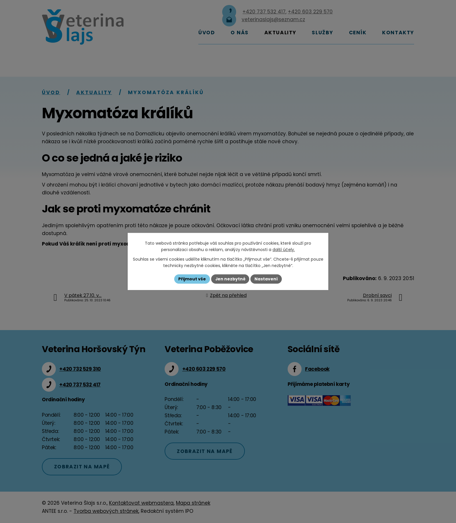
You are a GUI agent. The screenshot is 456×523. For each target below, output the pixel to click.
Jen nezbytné (230, 279)
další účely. (283, 250)
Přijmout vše (192, 279)
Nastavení (266, 279)
